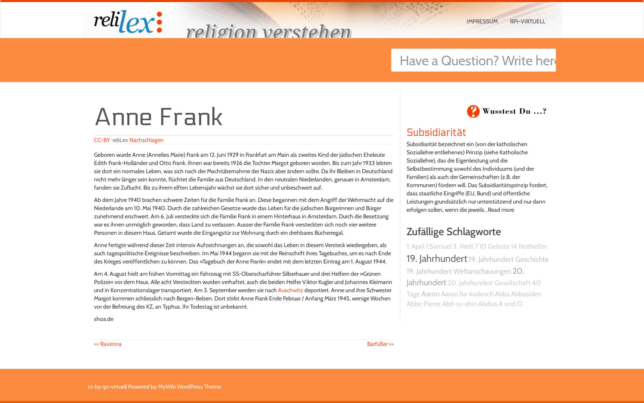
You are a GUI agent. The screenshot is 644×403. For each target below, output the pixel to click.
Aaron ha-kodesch (467, 294)
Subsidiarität (436, 132)
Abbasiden (526, 294)
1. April (416, 246)
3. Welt (463, 246)
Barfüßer (380, 344)
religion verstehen (269, 31)
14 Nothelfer (529, 246)
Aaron (430, 293)
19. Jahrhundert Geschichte (509, 259)
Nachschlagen (146, 140)
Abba (502, 294)
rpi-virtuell (527, 21)
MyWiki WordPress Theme (189, 386)
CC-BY (102, 140)
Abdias (487, 304)
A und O (510, 304)
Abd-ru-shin (459, 304)
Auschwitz (290, 290)
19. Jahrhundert (437, 258)
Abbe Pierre (424, 304)
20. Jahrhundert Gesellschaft (489, 283)
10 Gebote (494, 246)
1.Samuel (439, 246)
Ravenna (108, 344)
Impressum (482, 21)
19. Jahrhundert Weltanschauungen (459, 271)
